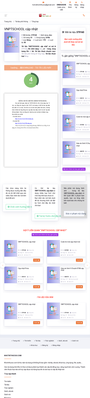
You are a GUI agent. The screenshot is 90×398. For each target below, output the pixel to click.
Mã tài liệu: (29, 35)
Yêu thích (70, 5)
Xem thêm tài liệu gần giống (74, 169)
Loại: (26, 40)
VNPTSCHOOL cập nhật (21, 29)
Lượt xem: (39, 40)
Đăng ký (76, 5)
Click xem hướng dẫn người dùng (17, 207)
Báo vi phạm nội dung (75, 213)
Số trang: (26, 37)
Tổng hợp (35, 21)
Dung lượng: (42, 37)
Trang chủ (8, 21)
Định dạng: (45, 35)
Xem (36, 260)
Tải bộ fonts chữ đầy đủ (46, 216)
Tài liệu (38, 341)
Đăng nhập (82, 5)
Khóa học (34, 345)
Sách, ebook (63, 341)
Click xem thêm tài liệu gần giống (45, 235)
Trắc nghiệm (49, 341)
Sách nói (75, 341)
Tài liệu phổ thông (21, 21)
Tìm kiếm (27, 341)
